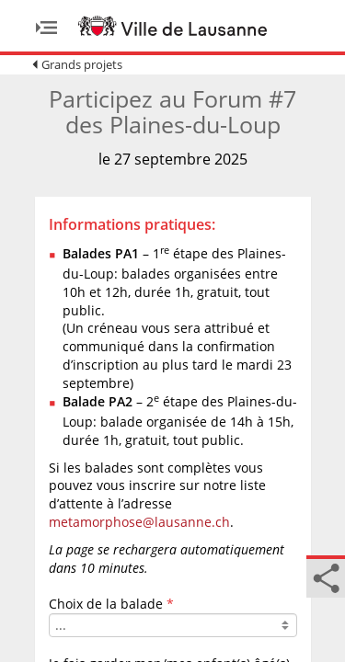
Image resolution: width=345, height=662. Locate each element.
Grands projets (81, 64)
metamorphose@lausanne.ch (139, 522)
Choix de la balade (106, 603)
